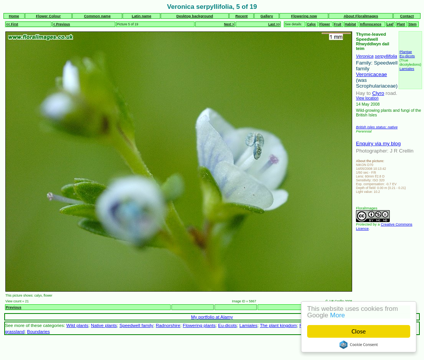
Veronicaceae (371, 74)
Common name (97, 16)
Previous (14, 307)
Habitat (350, 24)
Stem (413, 24)
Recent (241, 16)
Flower (324, 24)
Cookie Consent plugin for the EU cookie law (358, 344)
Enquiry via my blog (378, 143)
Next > (229, 24)
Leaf (390, 24)
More (337, 315)
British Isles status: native (376, 127)
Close (359, 331)
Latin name (141, 16)
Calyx (311, 24)
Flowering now (304, 16)
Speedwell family (136, 325)
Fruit (337, 24)
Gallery (267, 16)
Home (14, 16)
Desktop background (194, 16)
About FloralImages (361, 16)
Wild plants (77, 325)
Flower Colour (48, 16)
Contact (407, 16)
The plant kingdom (278, 325)
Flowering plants (199, 325)
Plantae (405, 52)
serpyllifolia (386, 55)
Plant (401, 24)
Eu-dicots (407, 56)
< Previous (61, 24)
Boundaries (38, 331)
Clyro (378, 93)
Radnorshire (168, 325)
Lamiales (406, 68)
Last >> (274, 24)
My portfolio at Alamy (212, 316)
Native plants (104, 325)
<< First (12, 24)
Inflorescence (370, 24)
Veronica (365, 55)
